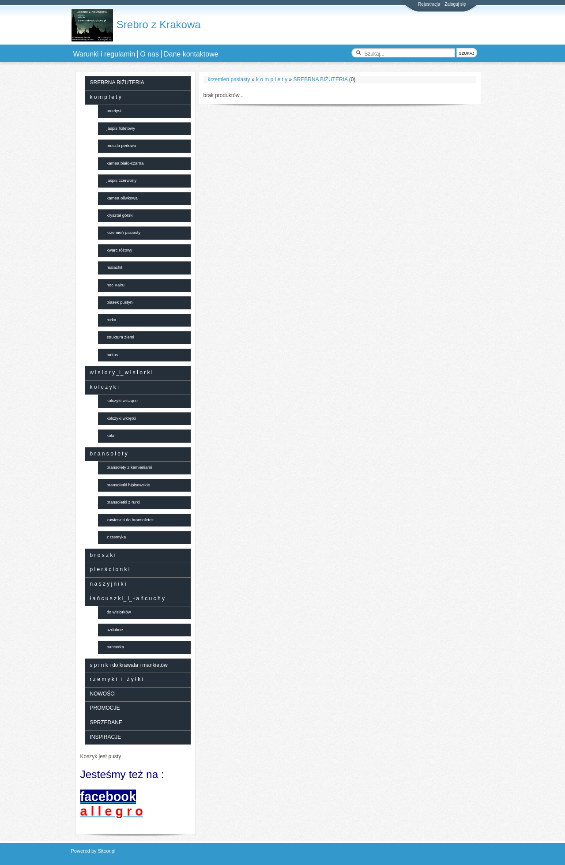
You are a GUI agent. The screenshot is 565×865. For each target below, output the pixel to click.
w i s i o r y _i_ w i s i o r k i (121, 372)
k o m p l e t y (271, 79)
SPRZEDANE (106, 722)
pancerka (115, 646)
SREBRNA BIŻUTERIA (321, 79)
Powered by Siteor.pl (93, 851)
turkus (112, 354)
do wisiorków (119, 611)
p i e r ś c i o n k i (110, 569)
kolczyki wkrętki (121, 418)
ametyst (114, 110)
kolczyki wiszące (122, 400)
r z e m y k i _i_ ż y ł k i (116, 679)
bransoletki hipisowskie (128, 484)
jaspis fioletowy (121, 128)
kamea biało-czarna (125, 163)
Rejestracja (429, 4)
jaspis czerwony (122, 180)
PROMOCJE (105, 708)
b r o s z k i (103, 555)
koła (111, 435)
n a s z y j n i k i (108, 584)
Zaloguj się (455, 4)
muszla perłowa (121, 145)
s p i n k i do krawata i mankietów (129, 665)
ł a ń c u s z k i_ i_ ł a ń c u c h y (127, 598)
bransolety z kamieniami (129, 467)
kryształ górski (120, 215)
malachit (115, 267)
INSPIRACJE (105, 737)
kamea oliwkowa (122, 198)
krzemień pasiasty (229, 79)
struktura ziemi (120, 337)
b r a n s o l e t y (109, 454)
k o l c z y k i (104, 387)
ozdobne (115, 629)
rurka (112, 319)
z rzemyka (116, 536)
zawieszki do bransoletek (130, 519)
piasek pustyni (120, 302)
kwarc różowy (119, 250)
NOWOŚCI (103, 694)
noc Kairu (116, 284)
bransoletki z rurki (123, 502)
